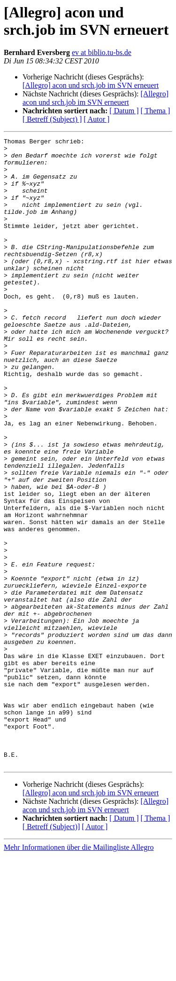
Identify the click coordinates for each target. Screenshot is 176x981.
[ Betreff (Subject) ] (52, 119)
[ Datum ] (123, 111)
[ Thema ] (155, 111)
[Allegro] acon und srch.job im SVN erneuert (91, 85)
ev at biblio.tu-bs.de (101, 52)
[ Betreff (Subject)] (51, 952)
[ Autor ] (96, 119)
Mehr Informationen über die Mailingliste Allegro (78, 973)
